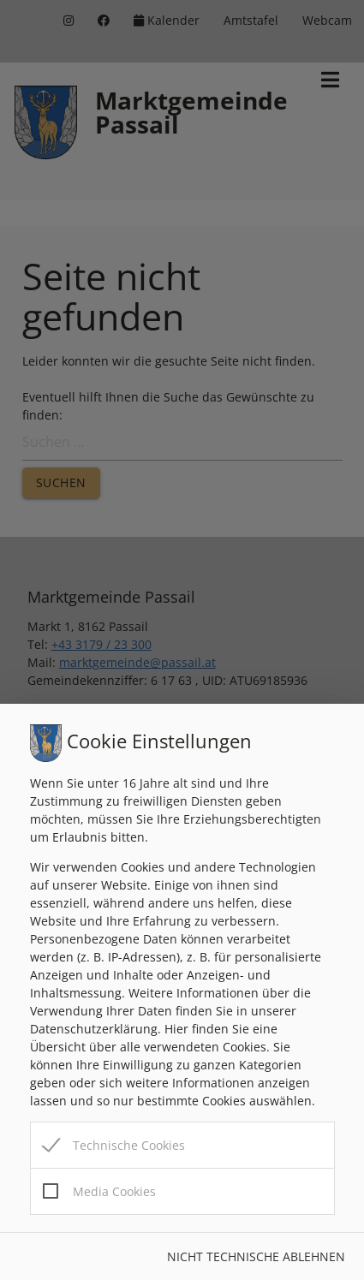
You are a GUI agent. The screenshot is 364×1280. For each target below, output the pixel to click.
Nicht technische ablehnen (256, 1256)
